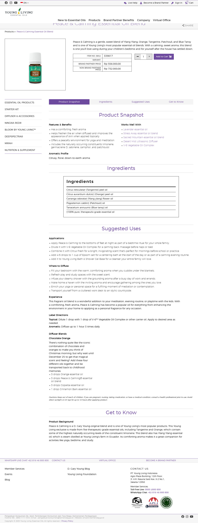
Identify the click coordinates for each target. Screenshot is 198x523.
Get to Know (176, 102)
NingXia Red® (13, 123)
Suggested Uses (141, 102)
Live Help (131, 3)
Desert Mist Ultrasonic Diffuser (140, 141)
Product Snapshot (69, 102)
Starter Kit (12, 109)
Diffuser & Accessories (19, 116)
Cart (189, 2)
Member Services (14, 469)
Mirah (8, 143)
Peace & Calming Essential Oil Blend (35, 32)
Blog (7, 480)
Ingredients (105, 102)
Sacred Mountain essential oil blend (143, 137)
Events (8, 474)
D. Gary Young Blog (79, 469)
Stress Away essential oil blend (140, 133)
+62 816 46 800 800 (158, 493)
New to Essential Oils (92, 11)
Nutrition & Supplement (20, 150)
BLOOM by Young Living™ (20, 130)
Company (164, 11)
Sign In (177, 3)
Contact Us (58, 461)
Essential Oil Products (19, 103)
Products (115, 11)
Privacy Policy (67, 521)
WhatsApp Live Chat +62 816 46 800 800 (27, 461)
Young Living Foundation (82, 474)
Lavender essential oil (135, 129)
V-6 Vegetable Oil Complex (138, 145)
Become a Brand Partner (154, 3)
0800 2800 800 (152, 490)
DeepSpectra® (14, 137)
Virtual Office (183, 11)
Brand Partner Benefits (139, 11)
